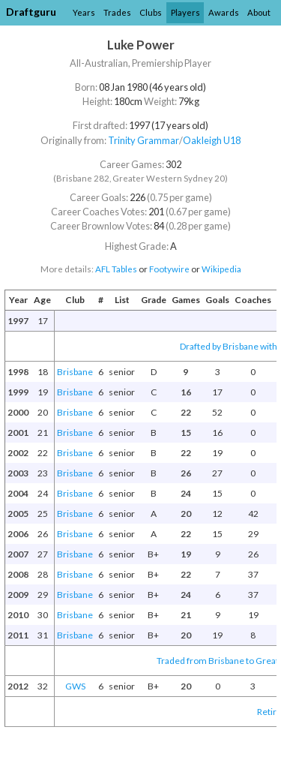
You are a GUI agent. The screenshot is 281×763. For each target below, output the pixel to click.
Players (185, 12)
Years (84, 12)
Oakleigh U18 (212, 140)
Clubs (150, 12)
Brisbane (75, 371)
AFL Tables (116, 269)
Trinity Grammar (143, 140)
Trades (117, 12)
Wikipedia (221, 269)
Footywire (169, 269)
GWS (75, 686)
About (259, 12)
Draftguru (31, 11)
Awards (223, 12)
